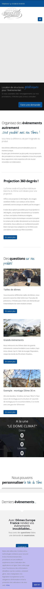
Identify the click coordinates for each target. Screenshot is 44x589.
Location (22, 448)
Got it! (37, 585)
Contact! (22, 546)
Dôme (22, 430)
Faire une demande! (30, 104)
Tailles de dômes (12, 289)
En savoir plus (10, 237)
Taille (22, 439)
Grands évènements (14, 340)
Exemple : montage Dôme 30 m (19, 390)
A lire (8, 585)
